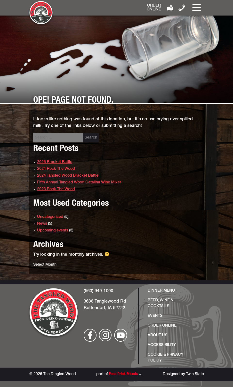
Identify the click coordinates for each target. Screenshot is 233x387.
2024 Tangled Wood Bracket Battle (67, 176)
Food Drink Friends (123, 374)
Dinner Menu (161, 291)
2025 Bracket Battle (54, 162)
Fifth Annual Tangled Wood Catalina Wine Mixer (79, 183)
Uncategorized (50, 217)
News (42, 224)
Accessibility (162, 345)
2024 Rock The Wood (56, 169)
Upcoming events (52, 231)
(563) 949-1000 (98, 291)
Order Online (154, 8)
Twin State (195, 374)
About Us (157, 336)
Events (155, 316)
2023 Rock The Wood (56, 189)
